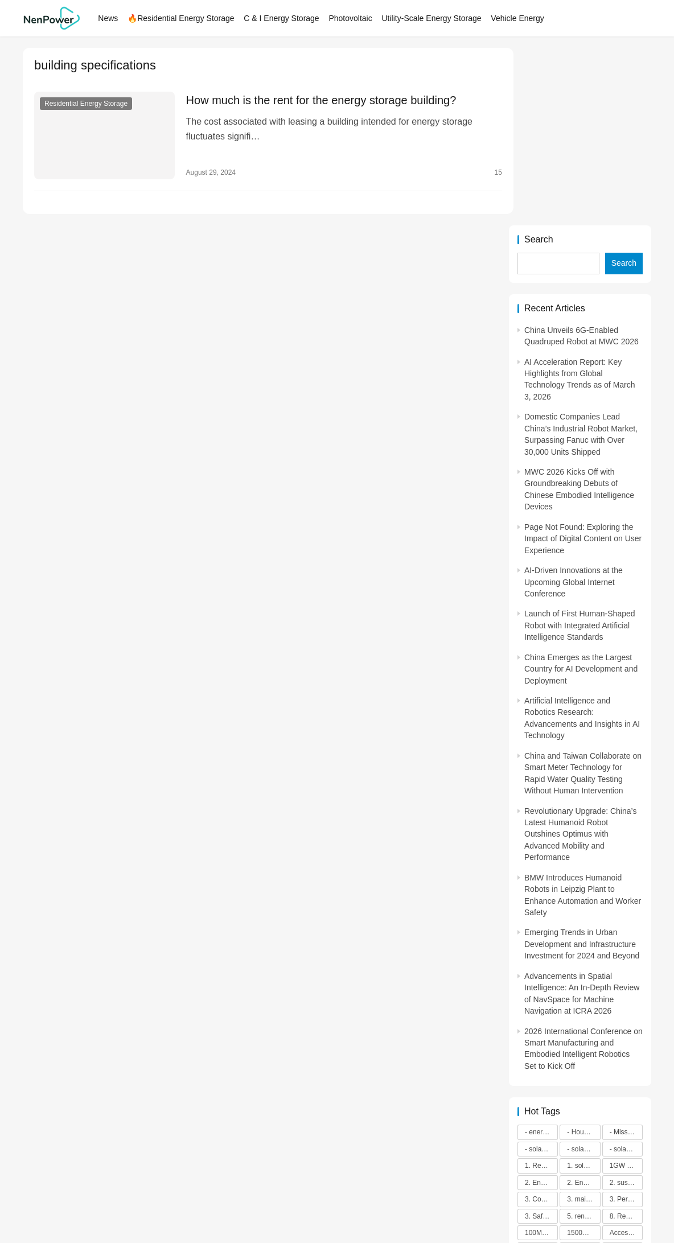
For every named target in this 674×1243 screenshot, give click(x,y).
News (111, 18)
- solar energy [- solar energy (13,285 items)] (541, 972)
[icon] (469, 1194)
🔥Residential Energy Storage (183, 18)
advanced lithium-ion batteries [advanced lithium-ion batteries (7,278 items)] (626, 1072)
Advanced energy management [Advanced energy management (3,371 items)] (583, 1072)
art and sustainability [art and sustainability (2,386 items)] (626, 1089)
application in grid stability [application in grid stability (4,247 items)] (583, 1089)
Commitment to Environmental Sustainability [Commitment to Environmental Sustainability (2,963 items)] (541, 1106)
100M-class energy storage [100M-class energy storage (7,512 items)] (541, 1055)
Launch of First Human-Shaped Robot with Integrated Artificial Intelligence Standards (579, 448)
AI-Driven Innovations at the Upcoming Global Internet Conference (573, 404)
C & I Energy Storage (284, 18)
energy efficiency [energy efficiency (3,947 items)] (583, 1106)
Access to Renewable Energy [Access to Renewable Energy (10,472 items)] (626, 1055)
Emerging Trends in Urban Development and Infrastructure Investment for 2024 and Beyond (581, 767)
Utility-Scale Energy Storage (434, 18)
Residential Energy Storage (86, 104)
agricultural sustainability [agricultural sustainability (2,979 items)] (541, 1089)
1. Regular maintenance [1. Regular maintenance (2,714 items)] (541, 989)
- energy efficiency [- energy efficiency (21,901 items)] (541, 955)
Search (538, 62)
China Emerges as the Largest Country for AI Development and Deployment (581, 491)
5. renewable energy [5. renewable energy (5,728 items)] (583, 1039)
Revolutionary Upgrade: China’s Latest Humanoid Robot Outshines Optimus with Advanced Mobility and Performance (580, 657)
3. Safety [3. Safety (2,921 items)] (538, 1039)
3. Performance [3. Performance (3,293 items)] (626, 1022)
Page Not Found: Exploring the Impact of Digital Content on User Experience (583, 361)
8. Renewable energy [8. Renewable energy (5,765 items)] (626, 1039)
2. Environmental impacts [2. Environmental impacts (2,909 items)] (583, 1005)
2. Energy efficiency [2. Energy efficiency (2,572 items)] (541, 1005)
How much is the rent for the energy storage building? (316, 100)
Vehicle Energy (520, 18)
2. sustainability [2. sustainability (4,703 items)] (626, 1005)
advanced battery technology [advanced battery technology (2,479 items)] (541, 1072)
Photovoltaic (353, 18)
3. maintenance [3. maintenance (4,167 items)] (583, 1022)
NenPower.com (114, 1194)
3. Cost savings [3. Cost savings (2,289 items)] (541, 1022)
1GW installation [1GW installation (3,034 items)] (626, 989)
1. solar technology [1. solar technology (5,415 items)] (583, 989)
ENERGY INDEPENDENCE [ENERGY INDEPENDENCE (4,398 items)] (626, 1106)
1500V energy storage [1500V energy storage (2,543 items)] (583, 1055)
